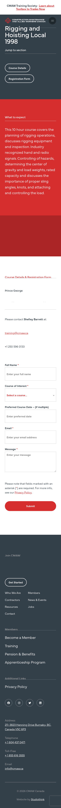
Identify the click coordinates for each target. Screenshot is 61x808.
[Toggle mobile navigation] (52, 20)
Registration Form (19, 78)
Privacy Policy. (23, 492)
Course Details (17, 68)
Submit (30, 506)
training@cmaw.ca (16, 335)
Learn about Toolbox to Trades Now (35, 7)
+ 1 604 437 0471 (15, 744)
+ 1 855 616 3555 (15, 758)
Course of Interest (16, 386)
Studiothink (37, 801)
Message (11, 449)
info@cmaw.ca (14, 771)
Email (9, 428)
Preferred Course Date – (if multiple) (27, 407)
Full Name (12, 365)
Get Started (16, 584)
